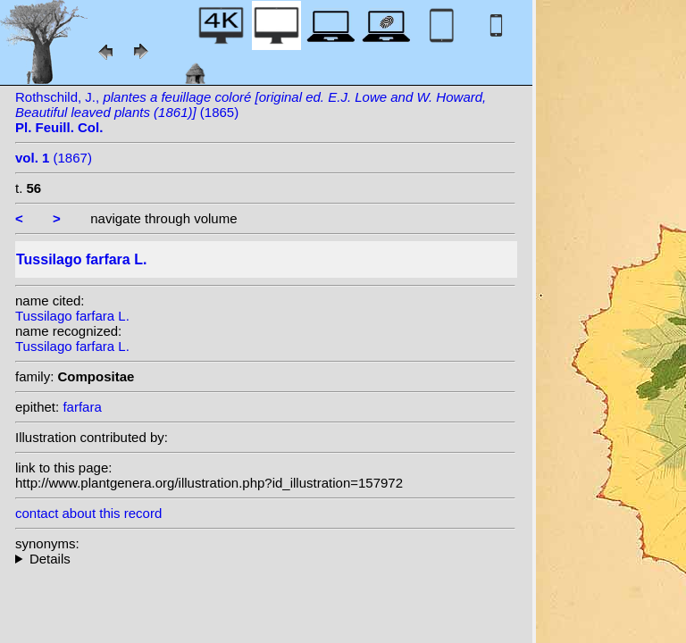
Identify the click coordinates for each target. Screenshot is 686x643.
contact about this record (88, 513)
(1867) (53, 157)
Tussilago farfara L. (72, 315)
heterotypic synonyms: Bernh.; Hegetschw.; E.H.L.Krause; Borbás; (265, 558)
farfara (82, 406)
